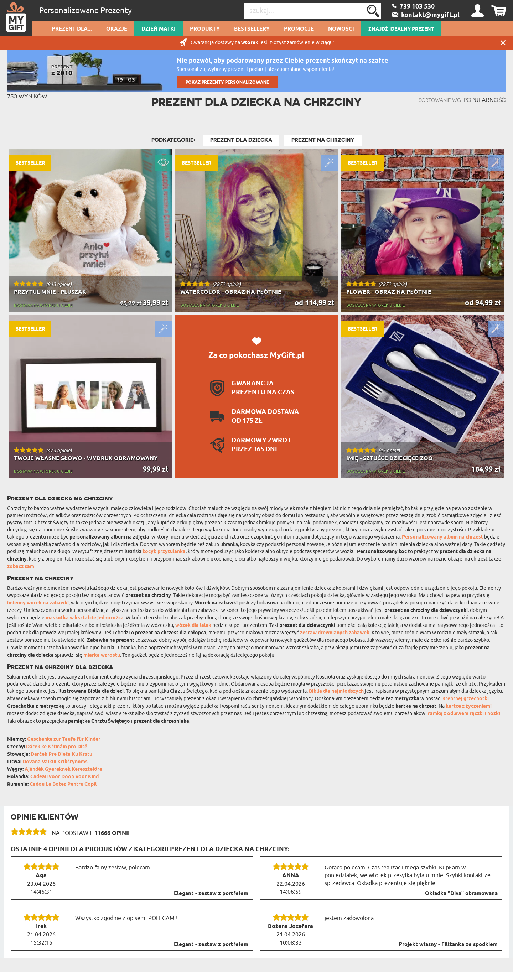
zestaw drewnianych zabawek (334, 633)
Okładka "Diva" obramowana (461, 893)
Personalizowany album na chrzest (442, 537)
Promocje (299, 29)
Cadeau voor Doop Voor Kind (64, 777)
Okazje (116, 29)
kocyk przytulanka (164, 552)
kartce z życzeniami (469, 706)
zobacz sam (20, 566)
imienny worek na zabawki (38, 603)
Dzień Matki (158, 29)
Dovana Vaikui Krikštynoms (55, 762)
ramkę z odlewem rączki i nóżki (464, 714)
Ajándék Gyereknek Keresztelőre (63, 769)
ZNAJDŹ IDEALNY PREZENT (401, 29)
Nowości (341, 29)
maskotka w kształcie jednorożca (85, 618)
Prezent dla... (72, 29)
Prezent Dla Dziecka (241, 140)
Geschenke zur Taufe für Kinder (63, 739)
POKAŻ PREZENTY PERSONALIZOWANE (227, 82)
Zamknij (503, 43)
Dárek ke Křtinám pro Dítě (56, 747)
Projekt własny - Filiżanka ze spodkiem (448, 944)
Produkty (205, 29)
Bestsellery (252, 29)
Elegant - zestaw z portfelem (211, 893)
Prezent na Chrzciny (322, 140)
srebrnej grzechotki (466, 699)
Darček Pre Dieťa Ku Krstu (61, 754)
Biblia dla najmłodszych (336, 691)
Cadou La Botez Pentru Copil (63, 784)
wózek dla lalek (193, 625)
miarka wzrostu (101, 655)
